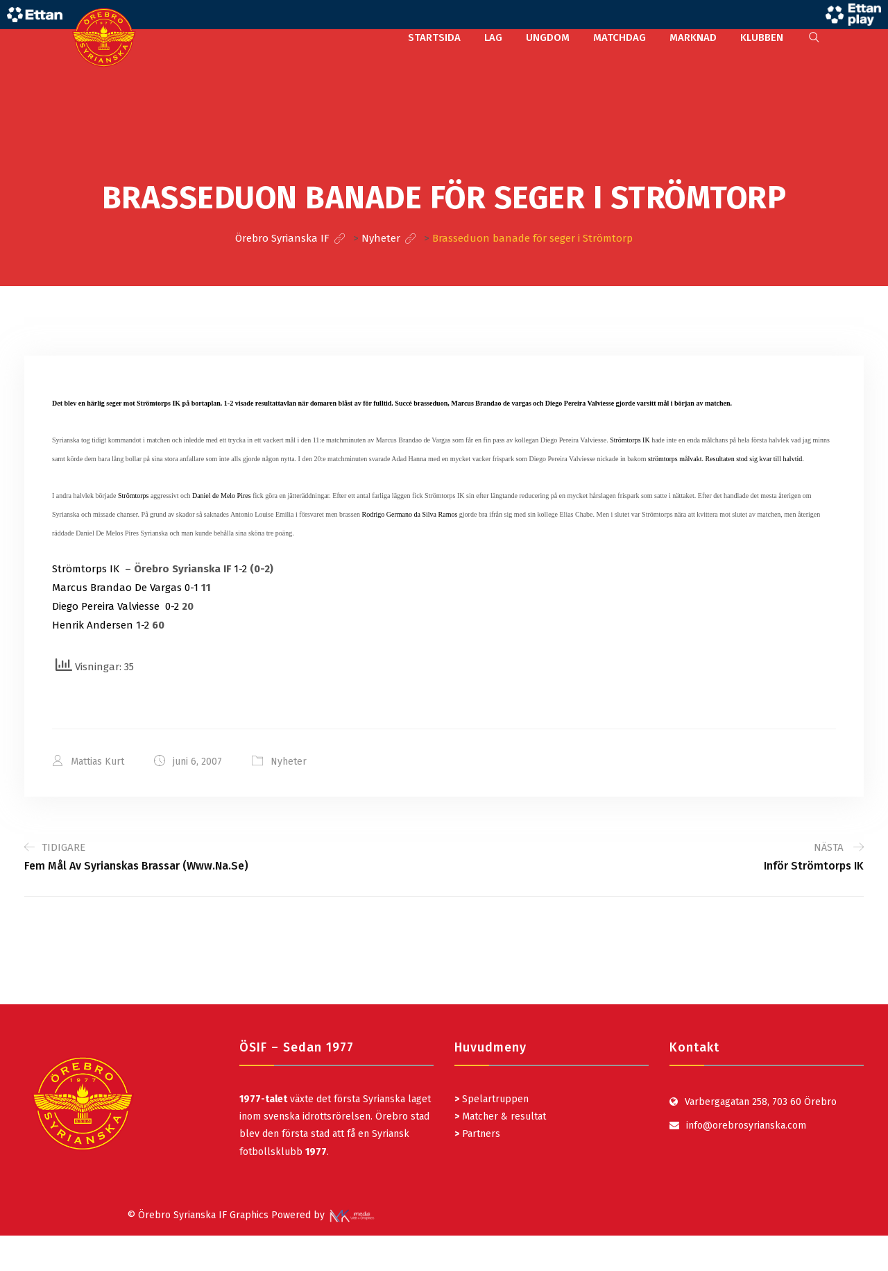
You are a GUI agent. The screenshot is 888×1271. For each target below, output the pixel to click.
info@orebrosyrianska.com (746, 1125)
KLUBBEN (761, 37)
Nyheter (289, 761)
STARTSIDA (434, 37)
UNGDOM (548, 37)
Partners (477, 1134)
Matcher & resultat (500, 1116)
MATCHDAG (619, 37)
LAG (493, 37)
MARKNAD (693, 37)
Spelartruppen (494, 1099)
